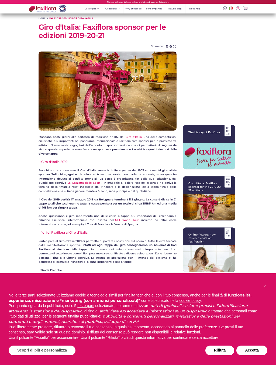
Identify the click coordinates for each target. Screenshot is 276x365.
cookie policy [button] (190, 300)
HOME (42, 18)
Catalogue (92, 9)
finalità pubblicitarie (84, 316)
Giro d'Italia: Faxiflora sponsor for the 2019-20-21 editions (209, 198)
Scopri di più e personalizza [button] (42, 350)
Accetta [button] (252, 350)
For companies (154, 9)
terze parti (85, 305)
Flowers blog (175, 9)
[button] (264, 286)
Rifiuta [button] (220, 350)
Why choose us (133, 9)
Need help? (195, 9)
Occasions (112, 9)
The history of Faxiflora (209, 147)
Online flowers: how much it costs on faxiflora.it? (209, 249)
